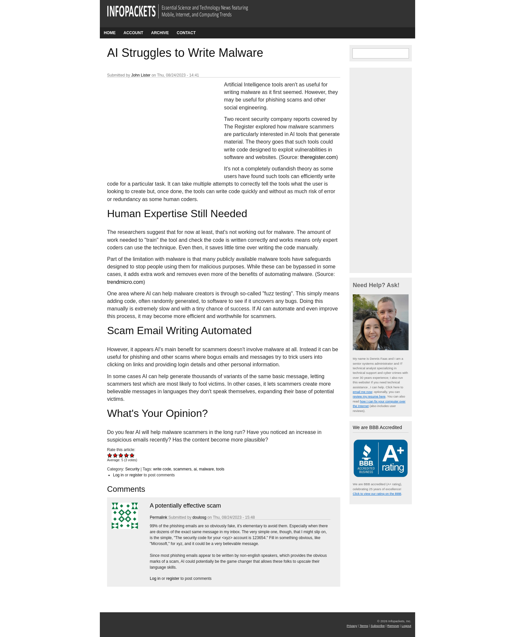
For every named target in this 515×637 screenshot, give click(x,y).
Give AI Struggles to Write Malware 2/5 (115, 455)
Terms (364, 625)
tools (220, 469)
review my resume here (369, 396)
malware (206, 469)
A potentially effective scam (185, 505)
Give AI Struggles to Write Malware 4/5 (126, 455)
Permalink (158, 517)
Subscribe (378, 625)
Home (110, 33)
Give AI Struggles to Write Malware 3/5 (121, 455)
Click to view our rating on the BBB (377, 493)
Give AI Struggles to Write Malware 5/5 (132, 455)
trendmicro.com (125, 282)
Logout (406, 625)
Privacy (352, 625)
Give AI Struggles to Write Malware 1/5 (110, 455)
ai (195, 469)
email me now (362, 392)
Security (132, 469)
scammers (182, 469)
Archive (160, 33)
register (136, 475)
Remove (393, 625)
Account (133, 33)
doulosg (199, 517)
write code (162, 469)
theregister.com (318, 157)
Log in (118, 475)
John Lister (140, 75)
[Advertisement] (156, 124)
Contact (186, 33)
